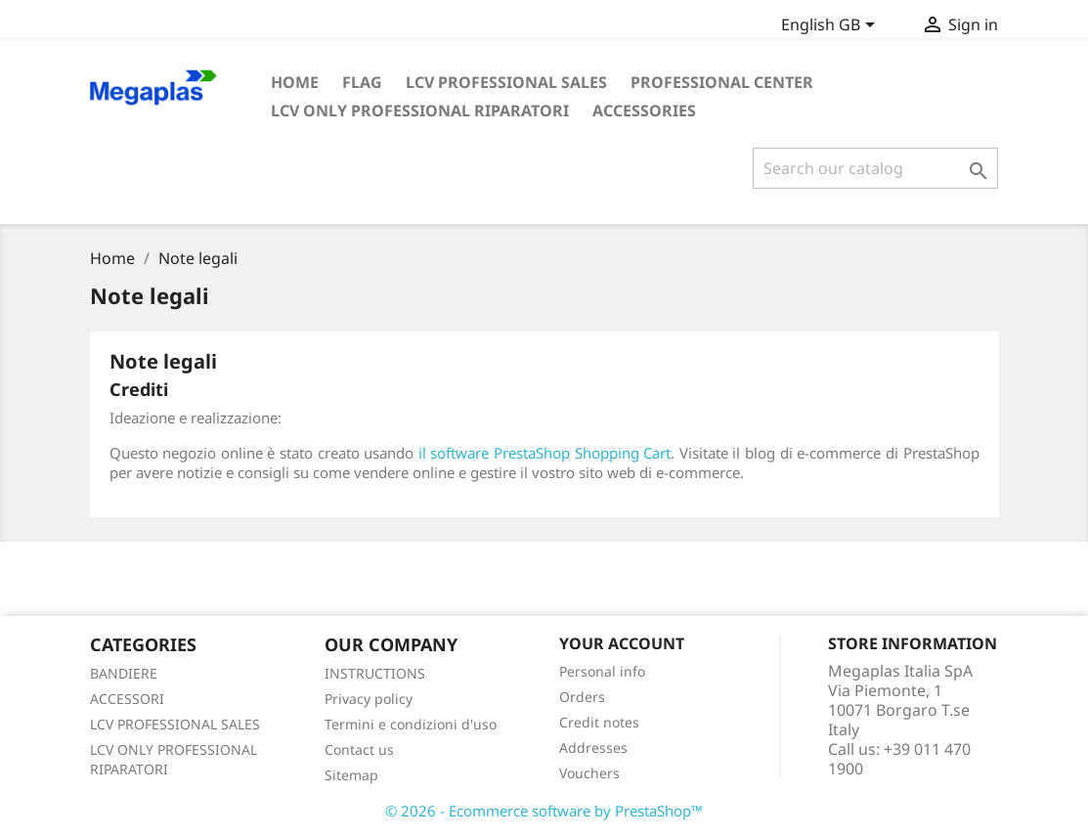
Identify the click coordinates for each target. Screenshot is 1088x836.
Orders (582, 696)
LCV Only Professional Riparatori (420, 110)
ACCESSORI (127, 698)
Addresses (593, 747)
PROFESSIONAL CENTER (722, 82)
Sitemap (351, 775)
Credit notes (599, 722)
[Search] (875, 168)
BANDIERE (123, 673)
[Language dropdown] (831, 26)
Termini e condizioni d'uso (411, 724)
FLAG (362, 82)
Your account (621, 643)
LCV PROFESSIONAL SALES (175, 724)
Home (295, 82)
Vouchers (589, 773)
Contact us (359, 749)
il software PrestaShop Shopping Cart (544, 452)
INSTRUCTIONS (375, 673)
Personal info (602, 671)
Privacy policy (369, 698)
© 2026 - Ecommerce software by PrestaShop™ (544, 810)
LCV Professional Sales (506, 82)
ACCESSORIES (644, 110)
